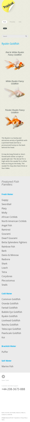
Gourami (6, 233)
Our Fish (7, 412)
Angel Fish (7, 225)
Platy (4, 208)
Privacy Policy (24, 417)
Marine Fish (7, 366)
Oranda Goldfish (10, 303)
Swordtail (6, 204)
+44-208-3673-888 (13, 389)
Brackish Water (9, 346)
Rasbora (6, 259)
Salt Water (6, 361)
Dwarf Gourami (9, 238)
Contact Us (4, 414)
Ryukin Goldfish (10, 316)
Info (20, 22)
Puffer (5, 351)
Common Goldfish (11, 299)
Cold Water (7, 293)
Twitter (3, 376)
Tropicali (9, 6)
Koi (3, 337)
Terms (3, 419)
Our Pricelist (12, 412)
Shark (4, 263)
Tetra (4, 272)
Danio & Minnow (10, 255)
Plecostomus (8, 280)
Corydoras (7, 276)
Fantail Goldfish (10, 307)
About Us (18, 412)
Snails (4, 284)
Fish (4, 22)
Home (3, 412)
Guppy (5, 200)
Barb (4, 250)
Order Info (10, 414)
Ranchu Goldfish (10, 324)
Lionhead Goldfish (11, 320)
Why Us (23, 412)
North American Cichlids (14, 221)
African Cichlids (9, 217)
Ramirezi (6, 229)
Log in (5, 28)
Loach (5, 267)
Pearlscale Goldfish (11, 333)
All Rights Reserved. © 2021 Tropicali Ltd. (11, 417)
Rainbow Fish (8, 246)
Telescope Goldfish (11, 329)
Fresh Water (7, 194)
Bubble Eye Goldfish (12, 312)
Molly (4, 212)
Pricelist (12, 22)
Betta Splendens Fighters (14, 242)
